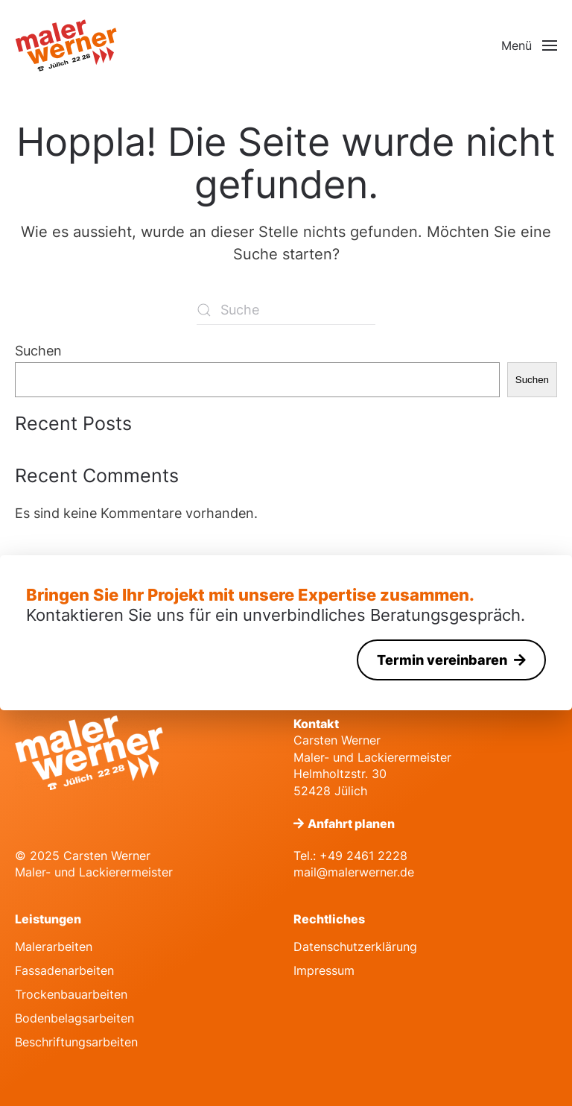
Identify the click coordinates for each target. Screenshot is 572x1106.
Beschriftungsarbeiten (76, 1041)
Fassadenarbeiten (64, 970)
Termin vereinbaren (443, 660)
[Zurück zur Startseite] (67, 45)
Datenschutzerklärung (355, 946)
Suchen (38, 350)
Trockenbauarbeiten (71, 994)
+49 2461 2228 (363, 855)
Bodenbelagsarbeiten (74, 1018)
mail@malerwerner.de (353, 872)
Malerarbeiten (53, 946)
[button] (529, 45)
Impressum (324, 970)
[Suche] (286, 310)
